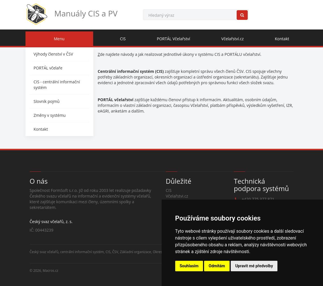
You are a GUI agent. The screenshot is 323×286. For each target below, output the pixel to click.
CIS (123, 38)
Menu (59, 38)
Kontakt (282, 38)
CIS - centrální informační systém (57, 84)
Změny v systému (50, 115)
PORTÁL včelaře (48, 68)
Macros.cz (50, 270)
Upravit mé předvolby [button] (254, 266)
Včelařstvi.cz (177, 196)
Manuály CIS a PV (71, 14)
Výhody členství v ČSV (53, 54)
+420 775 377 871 (258, 199)
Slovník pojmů (47, 101)
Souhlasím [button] (189, 266)
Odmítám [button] (217, 266)
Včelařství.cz (232, 38)
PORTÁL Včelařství (173, 38)
